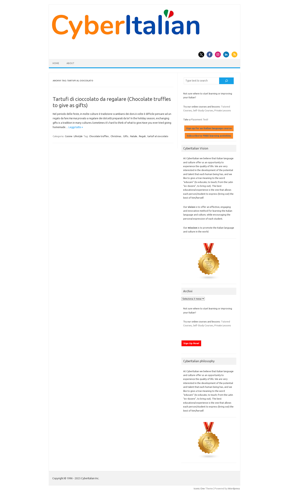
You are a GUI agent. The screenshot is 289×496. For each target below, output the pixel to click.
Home (56, 63)
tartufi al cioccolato (157, 136)
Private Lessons (222, 110)
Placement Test (199, 119)
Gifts (125, 136)
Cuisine (68, 136)
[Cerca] (226, 80)
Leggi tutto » (76, 127)
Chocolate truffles (99, 136)
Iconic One (199, 488)
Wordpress (234, 488)
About (70, 63)
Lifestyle (78, 136)
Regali (142, 136)
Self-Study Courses (203, 110)
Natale (133, 136)
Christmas (116, 136)
